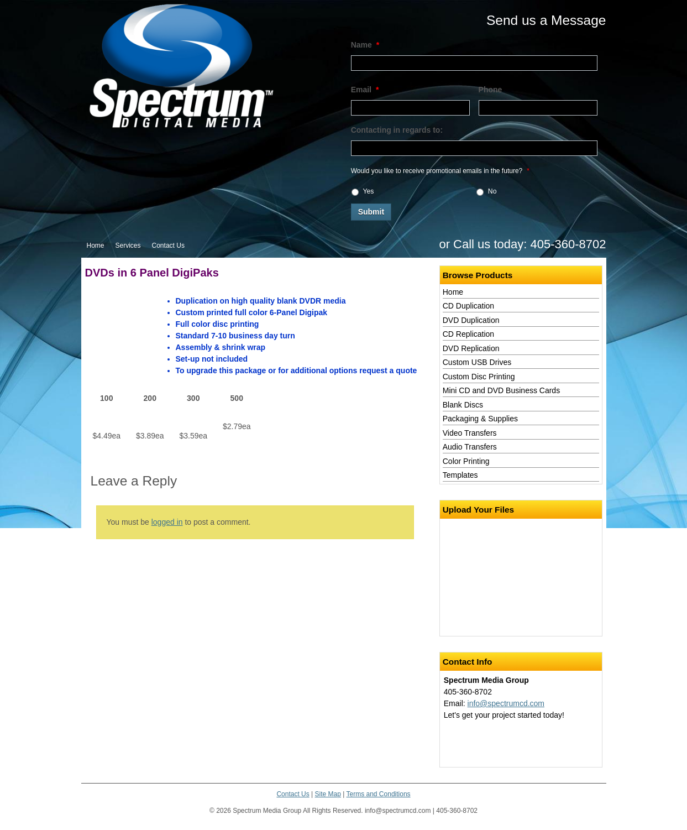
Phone (490, 89)
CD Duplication (468, 305)
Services (128, 245)
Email (365, 89)
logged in (167, 522)
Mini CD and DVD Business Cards (501, 390)
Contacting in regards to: (397, 130)
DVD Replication (471, 348)
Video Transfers (470, 433)
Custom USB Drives (477, 362)
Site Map (328, 794)
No (492, 191)
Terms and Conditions (379, 794)
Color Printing (466, 461)
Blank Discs (463, 404)
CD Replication (468, 334)
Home (95, 245)
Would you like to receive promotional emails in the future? (440, 171)
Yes (368, 191)
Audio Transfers (470, 446)
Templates (460, 475)
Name (365, 44)
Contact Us (168, 245)
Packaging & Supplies (480, 418)
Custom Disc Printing (479, 376)
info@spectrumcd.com (506, 703)
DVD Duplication (471, 320)
